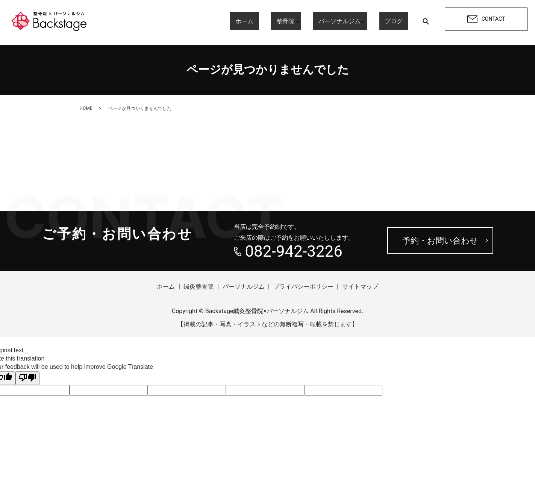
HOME (86, 108)
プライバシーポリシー (303, 286)
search (425, 21)
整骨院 (291, 20)
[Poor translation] (27, 378)
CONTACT (486, 19)
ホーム (261, 20)
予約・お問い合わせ (440, 240)
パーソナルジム (345, 20)
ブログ (399, 20)
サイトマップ (360, 286)
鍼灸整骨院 (198, 286)
